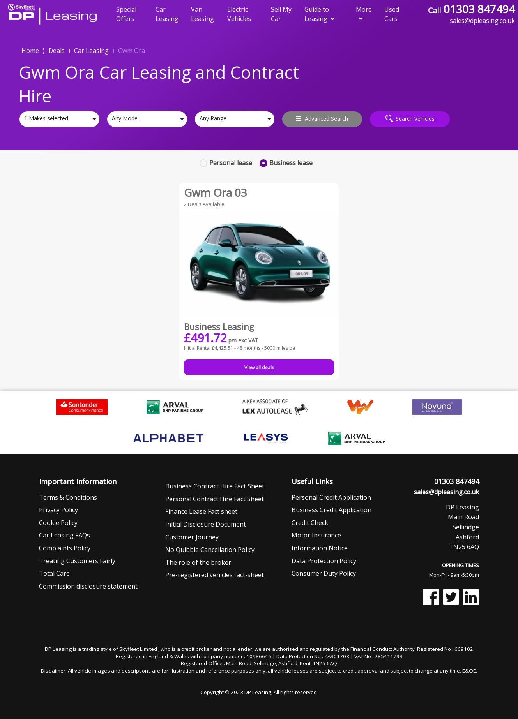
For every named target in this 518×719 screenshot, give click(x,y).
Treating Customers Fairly (77, 561)
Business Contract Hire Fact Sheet (214, 486)
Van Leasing (202, 14)
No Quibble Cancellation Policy (210, 549)
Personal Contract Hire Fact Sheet (214, 499)
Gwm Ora (131, 50)
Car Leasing (167, 14)
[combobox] (59, 119)
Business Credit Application (331, 510)
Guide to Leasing (319, 14)
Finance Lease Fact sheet (201, 511)
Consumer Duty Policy (324, 573)
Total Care (54, 573)
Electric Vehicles (239, 14)
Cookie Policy (58, 522)
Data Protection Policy (324, 561)
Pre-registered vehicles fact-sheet (214, 575)
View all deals (259, 367)
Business (291, 163)
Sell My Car (281, 14)
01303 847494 (471, 9)
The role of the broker (198, 562)
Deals (56, 50)
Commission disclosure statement (88, 586)
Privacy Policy (58, 510)
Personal (230, 163)
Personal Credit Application (331, 497)
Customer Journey (192, 537)
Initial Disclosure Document (205, 524)
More (364, 13)
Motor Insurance (316, 535)
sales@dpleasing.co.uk (446, 492)
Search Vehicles (410, 118)
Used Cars (391, 14)
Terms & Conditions (68, 497)
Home (30, 50)
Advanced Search (322, 118)
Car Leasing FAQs (64, 535)
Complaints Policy (64, 548)
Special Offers (126, 14)
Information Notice (320, 548)
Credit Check (310, 522)
